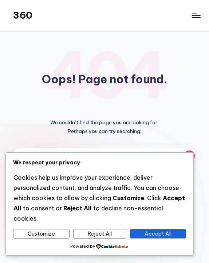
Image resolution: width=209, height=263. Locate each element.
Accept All (158, 233)
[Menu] (196, 16)
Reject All (100, 233)
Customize (41, 233)
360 (22, 15)
